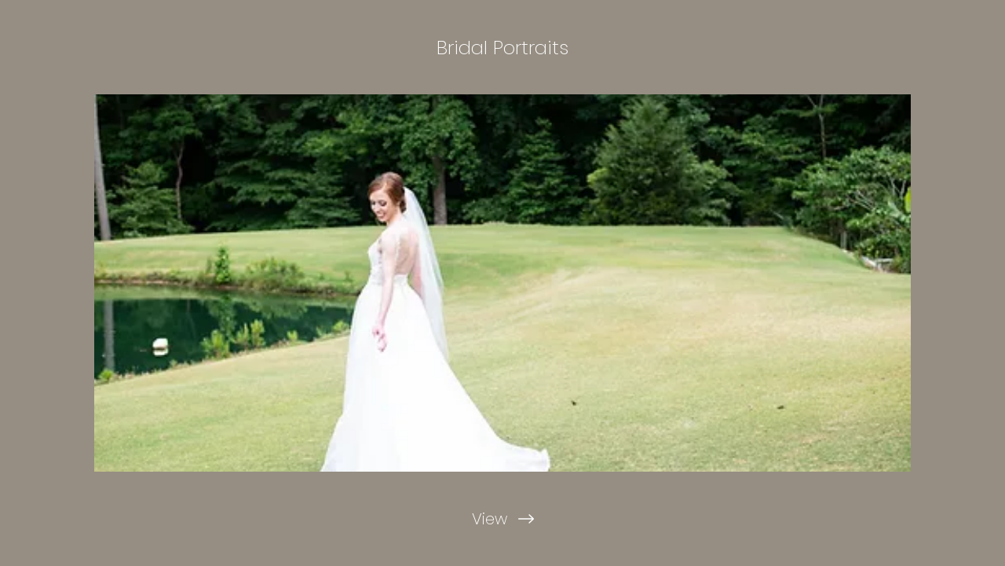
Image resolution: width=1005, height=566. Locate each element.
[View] (503, 518)
